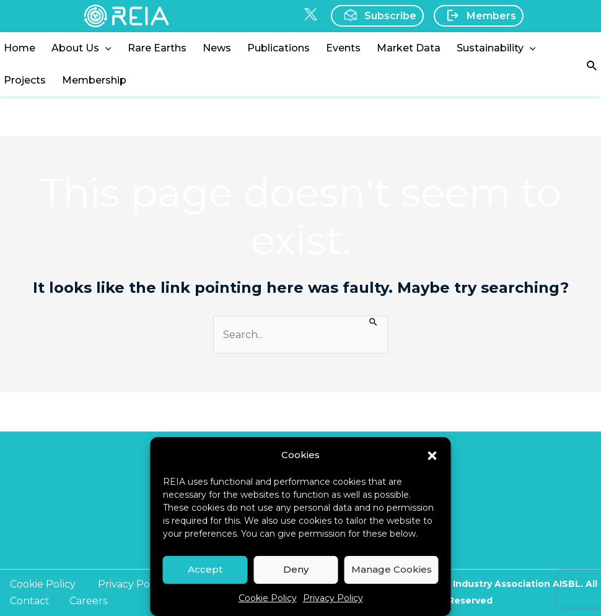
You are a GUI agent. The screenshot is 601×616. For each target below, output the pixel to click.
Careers (88, 601)
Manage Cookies (391, 569)
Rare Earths (157, 48)
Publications (278, 48)
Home (19, 48)
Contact (30, 601)
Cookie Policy (268, 598)
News (217, 48)
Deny (296, 569)
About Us (81, 48)
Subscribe (376, 15)
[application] (105, 48)
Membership (94, 80)
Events (343, 48)
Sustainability (496, 48)
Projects (25, 80)
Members (477, 15)
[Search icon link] (592, 65)
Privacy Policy (333, 598)
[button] (432, 454)
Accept (205, 569)
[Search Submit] (374, 321)
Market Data (409, 48)
